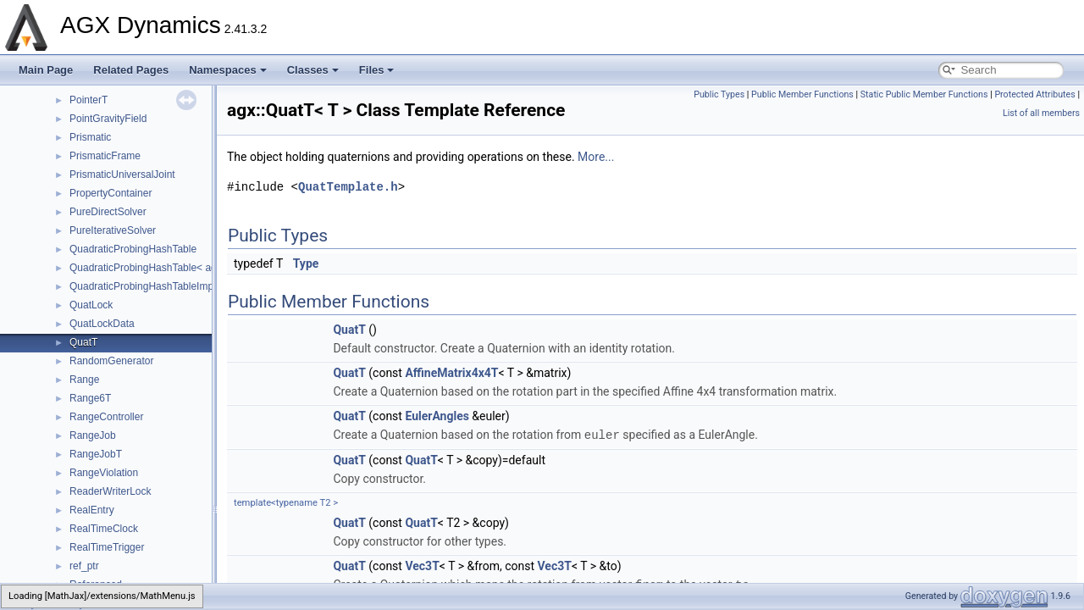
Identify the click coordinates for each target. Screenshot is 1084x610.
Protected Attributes (1034, 94)
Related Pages (131, 70)
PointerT (88, 100)
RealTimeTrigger (106, 547)
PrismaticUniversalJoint (122, 174)
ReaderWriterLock (110, 491)
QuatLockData (102, 324)
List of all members (1041, 113)
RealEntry (91, 510)
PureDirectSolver (108, 212)
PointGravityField (108, 119)
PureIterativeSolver (112, 230)
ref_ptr (84, 566)
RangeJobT (95, 454)
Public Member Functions (802, 94)
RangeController (106, 417)
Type (306, 263)
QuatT (83, 342)
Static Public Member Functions (924, 94)
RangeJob (92, 435)
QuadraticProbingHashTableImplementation (167, 286)
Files (377, 70)
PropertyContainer (110, 193)
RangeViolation (103, 473)
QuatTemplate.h (348, 187)
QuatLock (91, 305)
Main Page (46, 70)
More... (596, 157)
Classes (313, 70)
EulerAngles (436, 416)
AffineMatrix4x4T (451, 373)
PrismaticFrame (105, 156)
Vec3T (422, 565)
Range (84, 379)
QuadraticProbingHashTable (132, 249)
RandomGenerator (111, 361)
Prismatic (90, 137)
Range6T (90, 398)
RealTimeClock (103, 529)
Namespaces (228, 70)
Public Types (719, 94)
